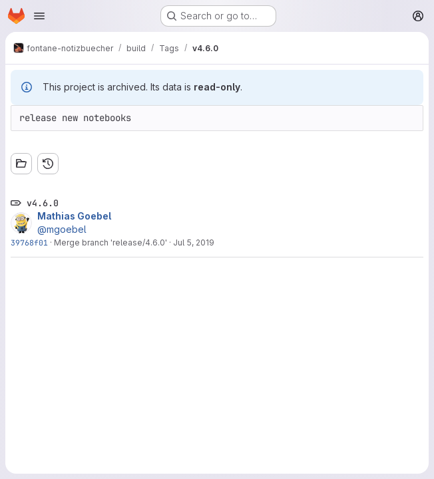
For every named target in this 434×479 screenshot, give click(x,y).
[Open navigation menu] (39, 16)
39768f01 (29, 242)
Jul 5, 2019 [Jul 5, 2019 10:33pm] (193, 242)
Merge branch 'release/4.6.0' (110, 242)
